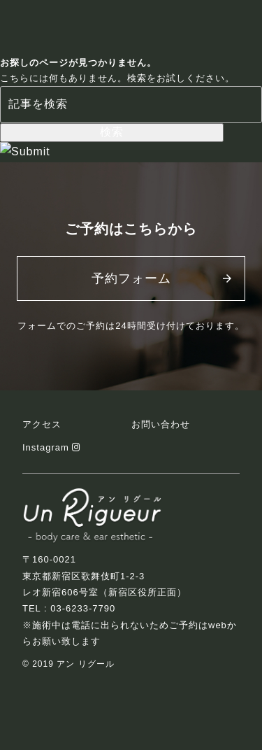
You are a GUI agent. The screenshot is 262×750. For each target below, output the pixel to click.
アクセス (41, 424)
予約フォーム (131, 278)
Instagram (51, 447)
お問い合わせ (160, 424)
